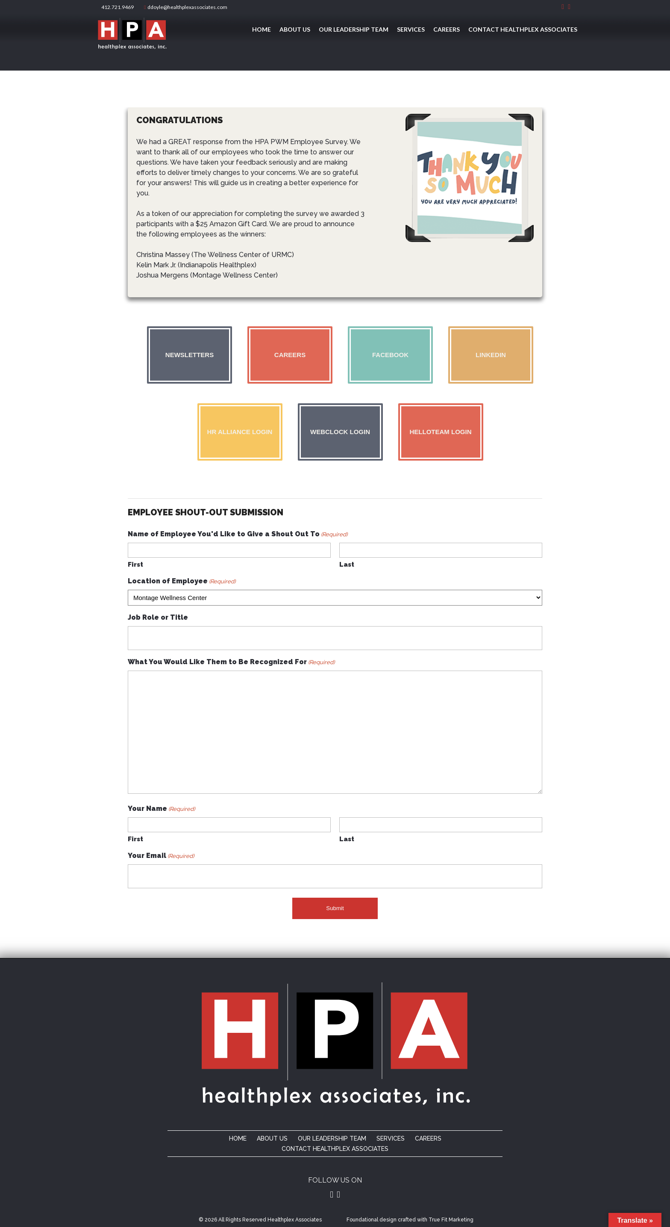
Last (346, 564)
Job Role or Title (158, 617)
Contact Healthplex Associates (522, 29)
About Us (294, 29)
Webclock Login (340, 431)
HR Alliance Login (240, 431)
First (135, 564)
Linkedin (491, 354)
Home (261, 29)
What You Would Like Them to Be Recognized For (231, 662)
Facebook (390, 354)
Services (411, 29)
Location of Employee (181, 581)
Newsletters (189, 354)
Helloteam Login (441, 431)
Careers (446, 29)
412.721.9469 (117, 7)
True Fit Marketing (451, 1220)
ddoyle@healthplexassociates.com (185, 7)
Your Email (161, 856)
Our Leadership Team (353, 29)
